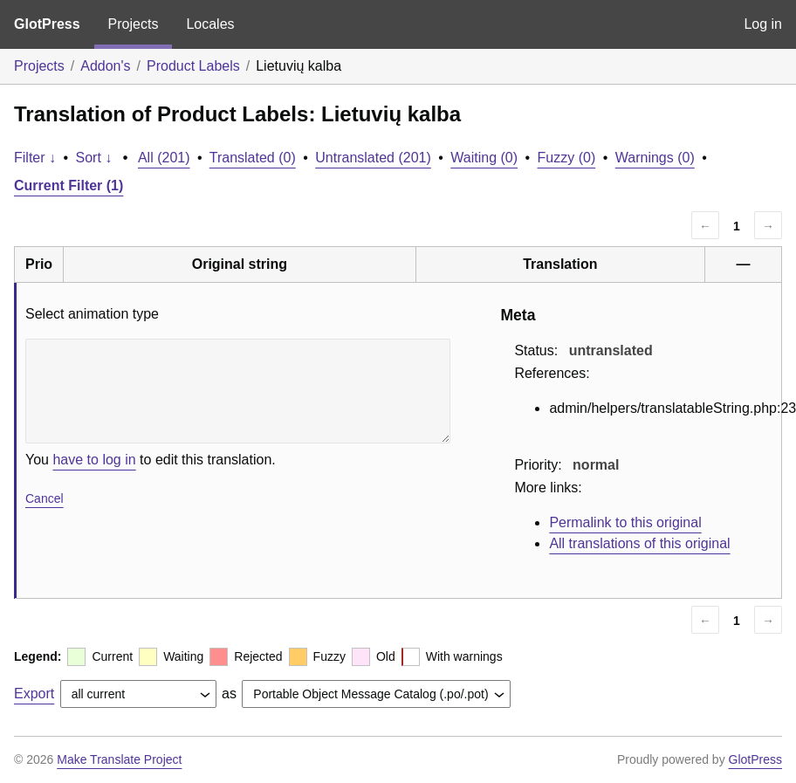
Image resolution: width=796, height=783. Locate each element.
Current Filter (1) (68, 185)
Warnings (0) (655, 157)
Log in (763, 24)
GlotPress (47, 24)
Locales (210, 24)
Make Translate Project (119, 759)
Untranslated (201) (373, 157)
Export (34, 693)
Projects (133, 24)
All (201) (164, 157)
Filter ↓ (35, 157)
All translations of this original (639, 543)
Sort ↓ (94, 157)
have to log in (93, 459)
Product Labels (193, 65)
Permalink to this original (625, 522)
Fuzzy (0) (567, 157)
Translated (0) (252, 157)
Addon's (105, 65)
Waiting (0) (484, 157)
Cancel (44, 498)
